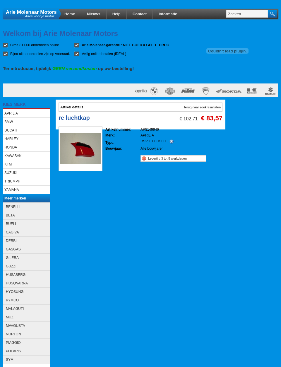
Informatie (168, 14)
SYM (9, 360)
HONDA (10, 147)
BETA (10, 215)
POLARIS (13, 351)
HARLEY (11, 139)
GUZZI (11, 266)
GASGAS (13, 249)
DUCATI (10, 130)
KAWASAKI (13, 156)
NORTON (13, 334)
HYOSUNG (15, 292)
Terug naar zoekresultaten (202, 107)
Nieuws (93, 14)
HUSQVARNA (17, 283)
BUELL (11, 224)
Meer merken (15, 198)
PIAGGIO (13, 343)
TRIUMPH (12, 181)
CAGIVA (12, 232)
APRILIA (11, 113)
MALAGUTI (15, 309)
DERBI (11, 241)
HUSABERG (15, 275)
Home (69, 14)
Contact (140, 14)
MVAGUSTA (15, 326)
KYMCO (12, 300)
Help (116, 14)
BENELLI (13, 207)
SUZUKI (10, 173)
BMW (8, 122)
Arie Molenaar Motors (31, 11)
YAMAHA (11, 190)
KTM (8, 164)
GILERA (12, 258)
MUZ (9, 317)
